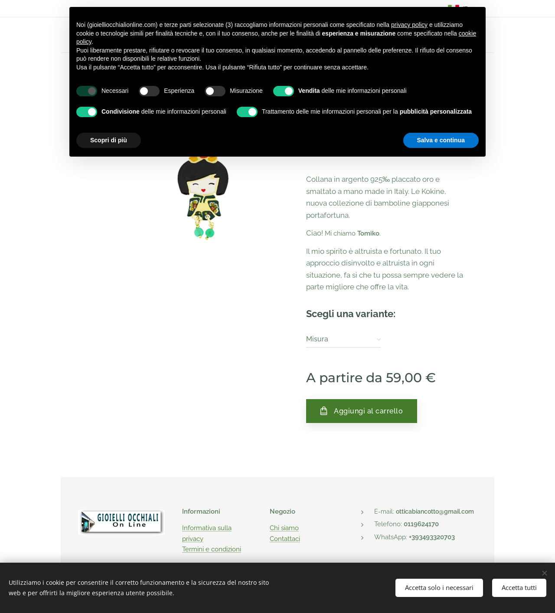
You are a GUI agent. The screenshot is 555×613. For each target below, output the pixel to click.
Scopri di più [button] (108, 140)
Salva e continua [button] (441, 140)
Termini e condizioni (211, 549)
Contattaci (285, 538)
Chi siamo (284, 528)
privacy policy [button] (409, 24)
